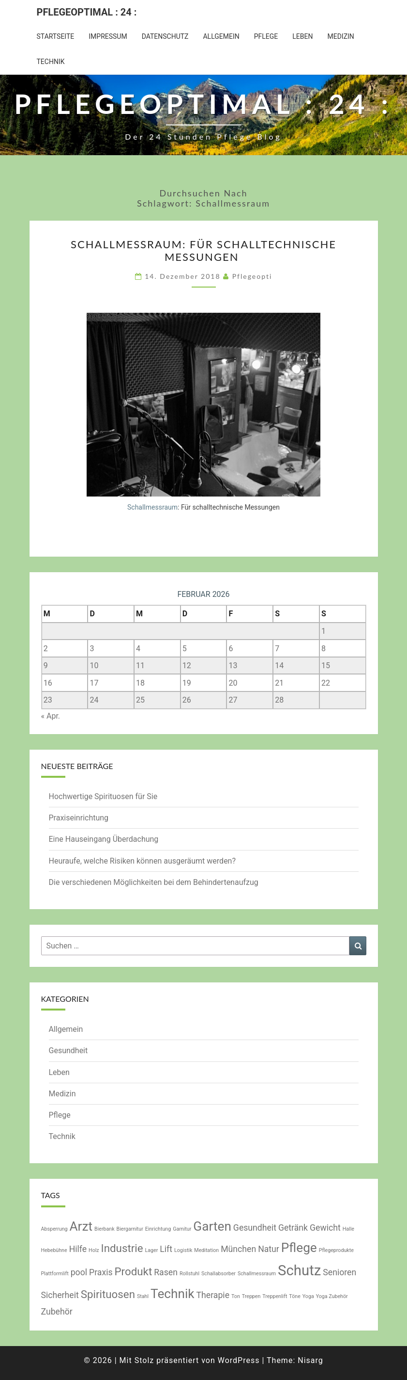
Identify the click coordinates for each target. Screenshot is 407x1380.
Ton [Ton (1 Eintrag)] (235, 1296)
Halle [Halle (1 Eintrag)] (348, 1229)
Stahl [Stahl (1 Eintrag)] (143, 1296)
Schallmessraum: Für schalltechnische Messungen (203, 250)
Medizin (340, 36)
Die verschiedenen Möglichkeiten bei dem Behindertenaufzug (153, 882)
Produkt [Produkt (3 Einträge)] (133, 1271)
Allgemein (221, 36)
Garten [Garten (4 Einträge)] (212, 1226)
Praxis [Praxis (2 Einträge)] (101, 1272)
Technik (51, 61)
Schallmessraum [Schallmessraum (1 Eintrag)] (257, 1273)
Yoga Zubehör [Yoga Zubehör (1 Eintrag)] (332, 1296)
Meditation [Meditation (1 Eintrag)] (206, 1250)
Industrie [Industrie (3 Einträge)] (122, 1248)
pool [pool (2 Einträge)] (79, 1272)
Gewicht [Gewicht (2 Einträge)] (325, 1228)
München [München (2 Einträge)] (238, 1249)
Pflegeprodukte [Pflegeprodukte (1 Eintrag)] (336, 1250)
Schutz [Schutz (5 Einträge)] (299, 1270)
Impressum (108, 36)
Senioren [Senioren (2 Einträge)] (339, 1272)
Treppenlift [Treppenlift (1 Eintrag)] (274, 1296)
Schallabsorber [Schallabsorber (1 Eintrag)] (218, 1273)
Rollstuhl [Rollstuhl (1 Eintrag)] (189, 1273)
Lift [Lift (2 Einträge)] (166, 1249)
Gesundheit (68, 1050)
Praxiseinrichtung (79, 817)
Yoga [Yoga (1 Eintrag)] (308, 1296)
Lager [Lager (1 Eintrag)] (151, 1250)
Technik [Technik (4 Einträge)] (173, 1293)
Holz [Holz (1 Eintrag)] (94, 1250)
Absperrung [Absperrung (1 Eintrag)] (54, 1229)
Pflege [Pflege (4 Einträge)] (299, 1247)
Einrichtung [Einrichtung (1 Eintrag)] (158, 1229)
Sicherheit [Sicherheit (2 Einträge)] (60, 1295)
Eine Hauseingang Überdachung (105, 839)
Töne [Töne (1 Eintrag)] (294, 1296)
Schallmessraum (152, 507)
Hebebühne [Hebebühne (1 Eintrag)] (54, 1250)
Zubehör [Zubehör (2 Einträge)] (57, 1311)
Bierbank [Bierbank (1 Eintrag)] (104, 1229)
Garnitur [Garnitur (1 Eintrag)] (182, 1229)
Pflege (266, 36)
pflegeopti (252, 276)
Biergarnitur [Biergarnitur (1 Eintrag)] (130, 1229)
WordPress (239, 1360)
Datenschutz (165, 36)
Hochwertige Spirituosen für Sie (103, 796)
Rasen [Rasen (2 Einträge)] (166, 1272)
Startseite (56, 36)
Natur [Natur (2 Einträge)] (268, 1249)
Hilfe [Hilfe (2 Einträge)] (78, 1249)
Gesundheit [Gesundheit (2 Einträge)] (254, 1228)
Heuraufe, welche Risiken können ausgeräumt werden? (142, 861)
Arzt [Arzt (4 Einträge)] (81, 1226)
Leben (302, 36)
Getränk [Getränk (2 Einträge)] (293, 1228)
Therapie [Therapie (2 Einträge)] (212, 1295)
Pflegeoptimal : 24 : (87, 12)
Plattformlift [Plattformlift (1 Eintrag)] (55, 1273)
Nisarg (310, 1360)
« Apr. (50, 716)
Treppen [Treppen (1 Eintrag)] (251, 1296)
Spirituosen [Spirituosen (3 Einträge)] (108, 1294)
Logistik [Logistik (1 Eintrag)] (183, 1250)
